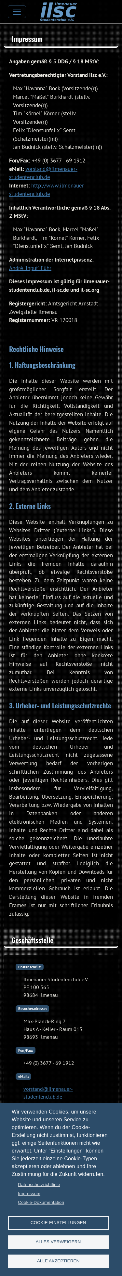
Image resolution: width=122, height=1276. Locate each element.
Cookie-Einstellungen (58, 1222)
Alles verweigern (58, 1241)
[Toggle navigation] (17, 11)
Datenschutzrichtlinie (39, 1184)
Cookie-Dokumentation (41, 1202)
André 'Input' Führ (30, 268)
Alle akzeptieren (58, 1260)
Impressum (29, 1193)
